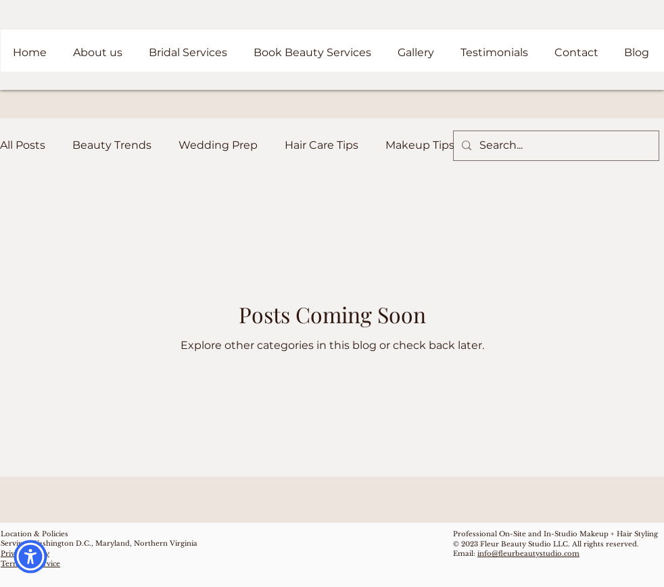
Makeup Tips (419, 145)
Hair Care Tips (321, 145)
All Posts (22, 145)
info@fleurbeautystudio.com (528, 553)
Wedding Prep (218, 145)
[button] (30, 556)
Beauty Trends (111, 145)
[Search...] (554, 145)
